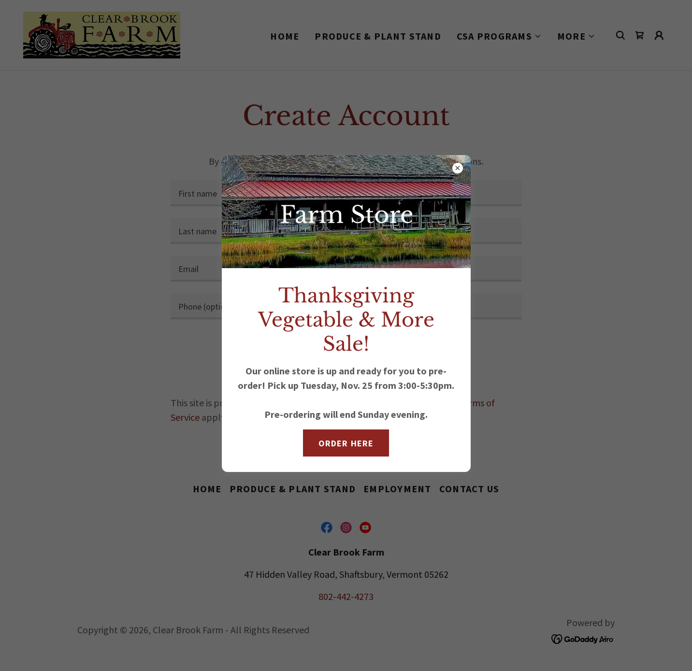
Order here (346, 443)
